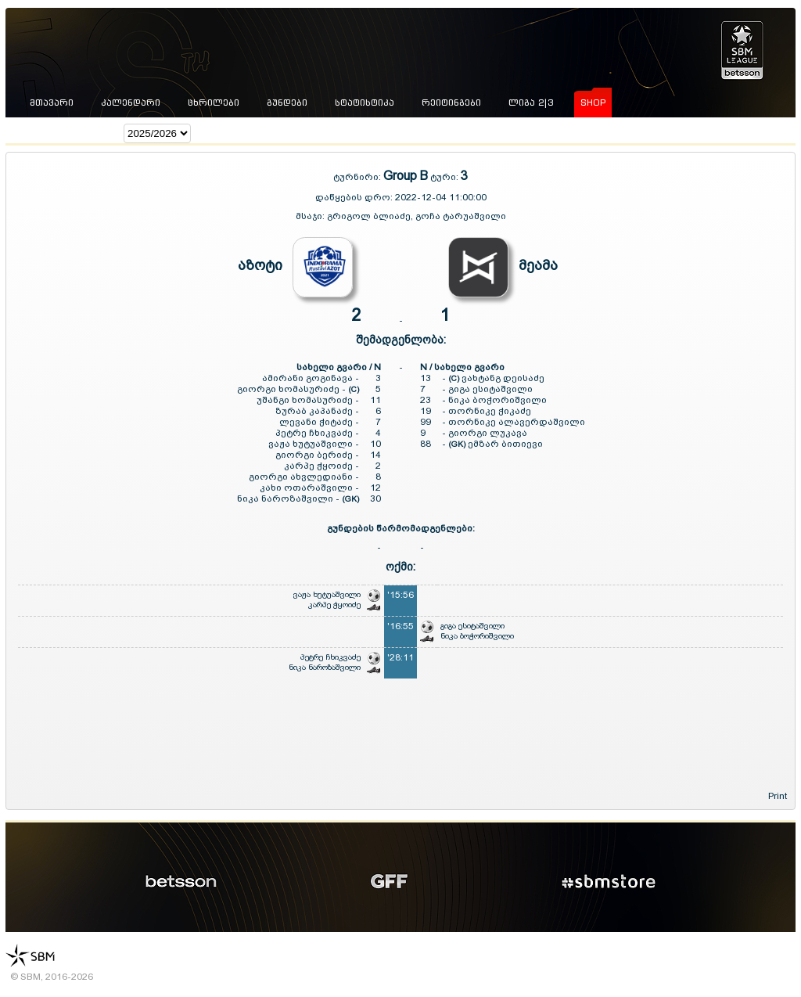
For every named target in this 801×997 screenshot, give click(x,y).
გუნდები (287, 102)
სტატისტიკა (364, 102)
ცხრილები (213, 102)
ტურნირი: (358, 176)
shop (592, 102)
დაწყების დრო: (354, 197)
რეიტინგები (451, 102)
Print (777, 795)
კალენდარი (130, 102)
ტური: (444, 176)
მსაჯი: (311, 216)
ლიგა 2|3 (530, 102)
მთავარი (52, 102)
